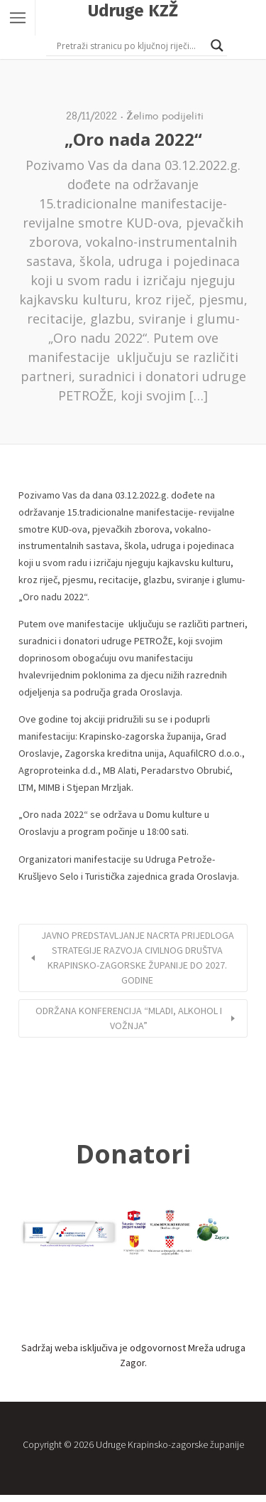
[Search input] (130, 45)
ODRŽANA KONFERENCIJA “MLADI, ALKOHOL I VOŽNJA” (128, 1018)
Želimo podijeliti (164, 116)
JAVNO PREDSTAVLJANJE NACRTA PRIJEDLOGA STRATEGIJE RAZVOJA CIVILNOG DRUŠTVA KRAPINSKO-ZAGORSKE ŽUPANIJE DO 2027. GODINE (137, 957)
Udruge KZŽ (133, 11)
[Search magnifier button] (217, 45)
